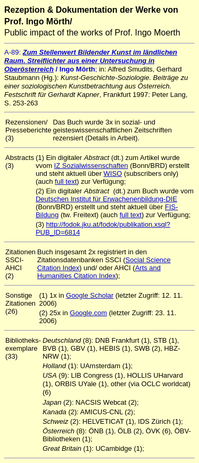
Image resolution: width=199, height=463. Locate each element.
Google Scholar (90, 295)
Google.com (88, 313)
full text (65, 181)
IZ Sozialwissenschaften (91, 166)
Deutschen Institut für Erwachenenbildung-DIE (106, 199)
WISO (112, 173)
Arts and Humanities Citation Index (99, 272)
